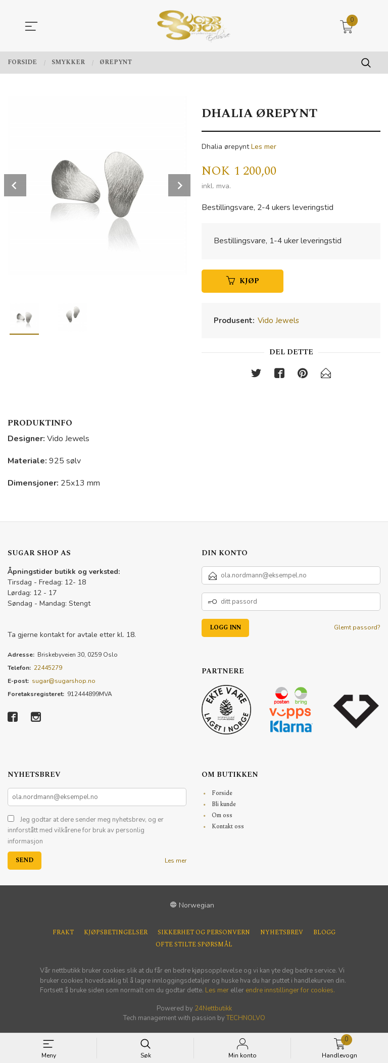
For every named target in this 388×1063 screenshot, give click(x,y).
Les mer (263, 146)
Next (179, 185)
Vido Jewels (278, 321)
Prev (15, 185)
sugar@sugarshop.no (63, 681)
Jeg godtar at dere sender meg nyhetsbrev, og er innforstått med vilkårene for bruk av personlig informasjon (86, 831)
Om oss (222, 816)
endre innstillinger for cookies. (290, 991)
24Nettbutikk (213, 1009)
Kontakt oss (228, 827)
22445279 (48, 668)
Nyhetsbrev (281, 933)
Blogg (324, 933)
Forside (222, 794)
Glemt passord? (357, 628)
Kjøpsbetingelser (116, 933)
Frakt (63, 933)
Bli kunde (224, 805)
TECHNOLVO (245, 1019)
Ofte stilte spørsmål (194, 945)
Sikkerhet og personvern (204, 933)
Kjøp (242, 281)
